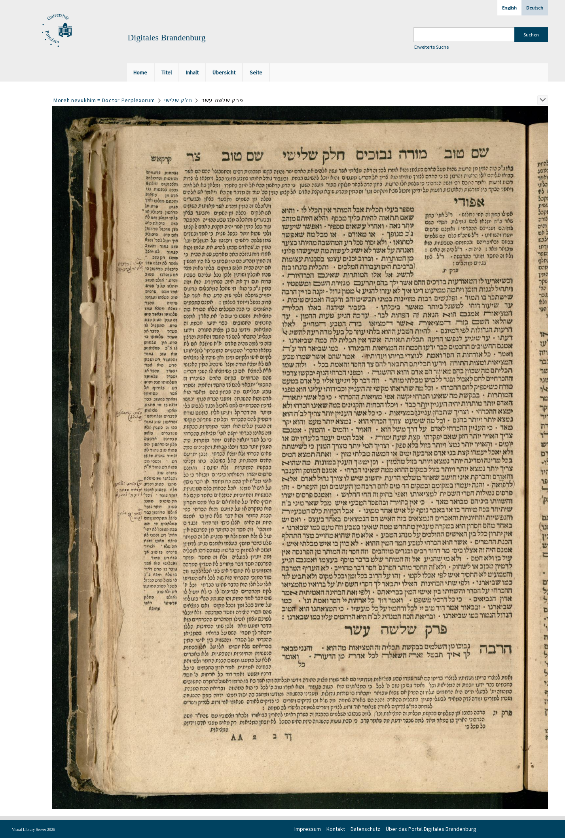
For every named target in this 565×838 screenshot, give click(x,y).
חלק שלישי (178, 100)
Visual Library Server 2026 (33, 829)
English (509, 8)
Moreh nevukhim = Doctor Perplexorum (104, 100)
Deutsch (534, 8)
